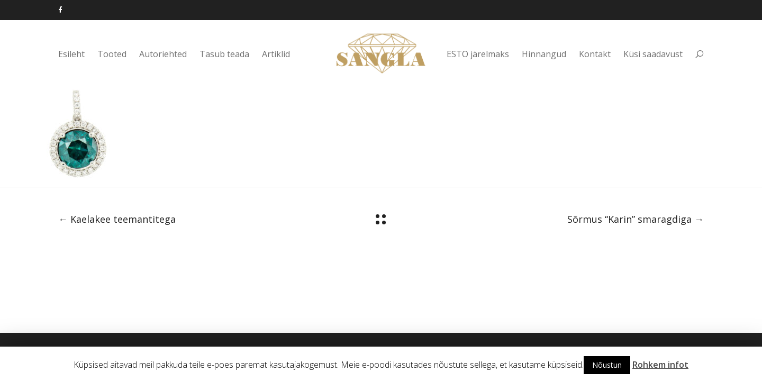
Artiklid (276, 54)
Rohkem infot (660, 364)
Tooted (111, 54)
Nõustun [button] (607, 365)
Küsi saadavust (653, 54)
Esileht (71, 54)
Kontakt (595, 54)
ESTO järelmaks (478, 54)
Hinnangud (544, 54)
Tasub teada (224, 54)
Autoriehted (163, 54)
